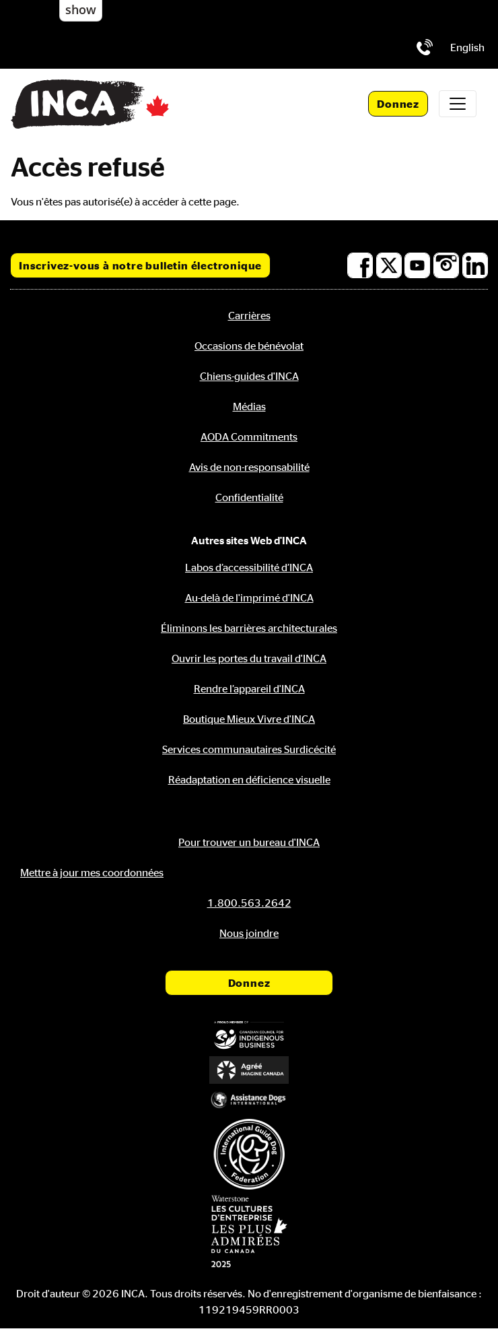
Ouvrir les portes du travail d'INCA (249, 658)
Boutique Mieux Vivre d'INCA (249, 719)
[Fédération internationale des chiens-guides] (249, 1154)
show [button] (80, 9)
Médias (249, 406)
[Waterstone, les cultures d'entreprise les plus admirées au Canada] (249, 1231)
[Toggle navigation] (457, 103)
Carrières (249, 315)
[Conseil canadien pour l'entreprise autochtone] (249, 1035)
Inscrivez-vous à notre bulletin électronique (140, 265)
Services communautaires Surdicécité (249, 749)
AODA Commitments (249, 436)
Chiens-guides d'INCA (249, 376)
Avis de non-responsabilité (249, 467)
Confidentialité (249, 497)
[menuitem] (467, 47)
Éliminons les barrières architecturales (249, 628)
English (467, 47)
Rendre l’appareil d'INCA (249, 688)
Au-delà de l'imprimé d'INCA (249, 597)
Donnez (398, 104)
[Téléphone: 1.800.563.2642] (425, 47)
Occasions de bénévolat (249, 345)
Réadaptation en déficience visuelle (249, 779)
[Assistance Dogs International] (249, 1099)
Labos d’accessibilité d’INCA (249, 567)
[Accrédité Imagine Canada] (249, 1069)
